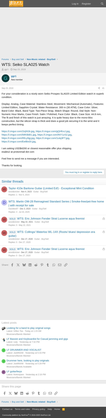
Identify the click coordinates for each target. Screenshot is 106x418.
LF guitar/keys (14, 371)
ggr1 (6, 69)
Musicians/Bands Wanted (18, 334)
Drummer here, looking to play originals (28, 360)
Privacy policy (38, 409)
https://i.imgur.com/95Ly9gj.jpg (18, 138)
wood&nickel (13, 192)
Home (57, 409)
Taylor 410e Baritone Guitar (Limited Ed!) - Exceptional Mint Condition (51, 188)
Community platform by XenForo (26, 415)
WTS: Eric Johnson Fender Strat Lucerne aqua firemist (50, 218)
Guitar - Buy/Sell (40, 192)
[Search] (102, 4)
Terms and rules (22, 409)
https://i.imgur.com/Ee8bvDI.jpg (19, 141)
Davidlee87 (13, 209)
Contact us (7, 409)
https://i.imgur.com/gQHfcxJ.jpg (53, 131)
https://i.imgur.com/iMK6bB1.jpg (19, 134)
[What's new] (95, 4)
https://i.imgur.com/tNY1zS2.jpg (54, 134)
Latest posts (9, 322)
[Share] (99, 88)
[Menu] (4, 3)
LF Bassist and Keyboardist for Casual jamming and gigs (37, 338)
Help (50, 409)
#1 (103, 88)
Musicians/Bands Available (19, 366)
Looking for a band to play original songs (28, 328)
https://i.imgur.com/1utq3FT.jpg (52, 138)
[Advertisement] (53, 32)
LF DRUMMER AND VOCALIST (24, 349)
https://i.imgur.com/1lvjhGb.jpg (18, 131)
